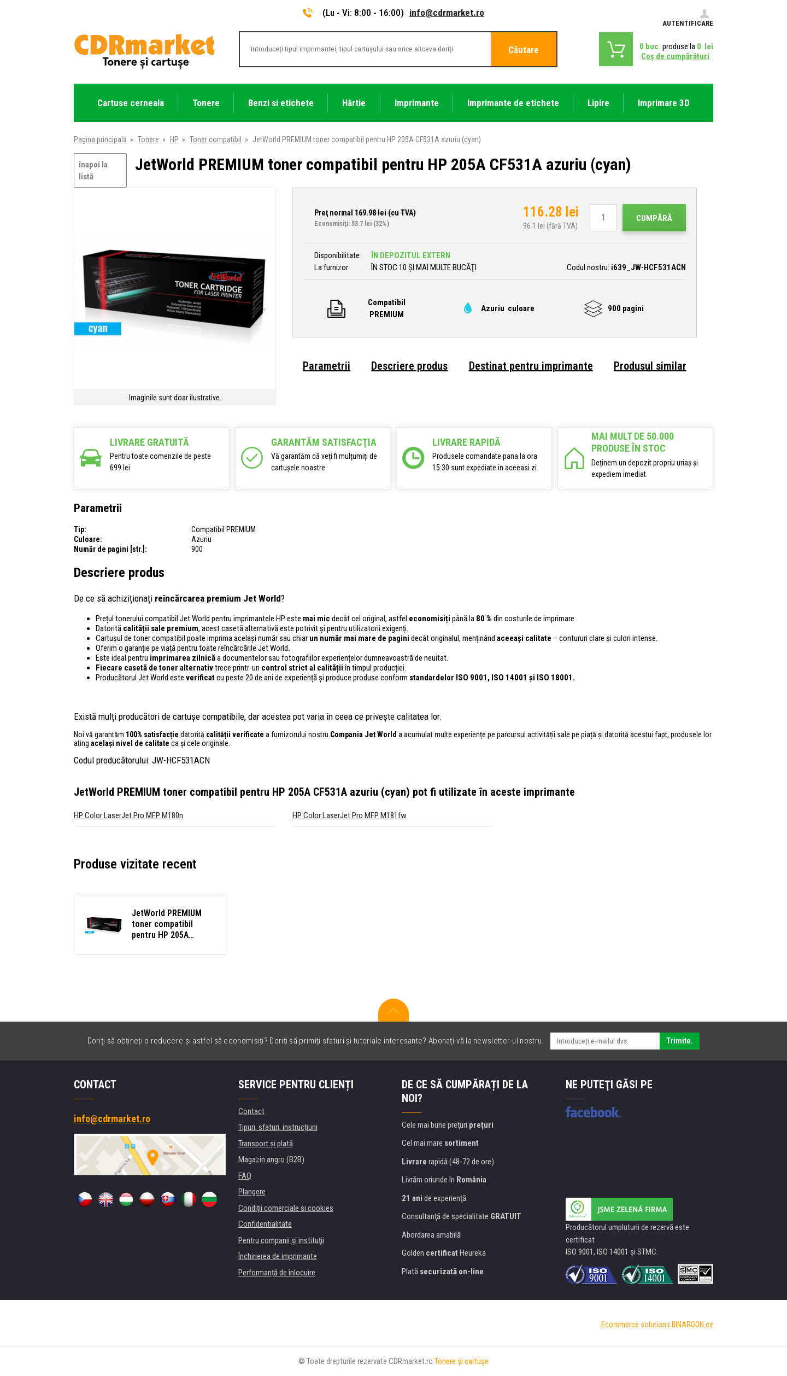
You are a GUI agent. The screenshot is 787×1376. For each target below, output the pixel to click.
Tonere (148, 139)
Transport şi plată (265, 1143)
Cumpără (654, 218)
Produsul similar (650, 365)
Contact (251, 1111)
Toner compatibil (216, 139)
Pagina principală (100, 139)
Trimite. (679, 1041)
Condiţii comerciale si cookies (285, 1208)
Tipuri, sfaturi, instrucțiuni (278, 1127)
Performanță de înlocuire (276, 1273)
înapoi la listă (93, 171)
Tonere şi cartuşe (461, 1361)
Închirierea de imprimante (277, 1256)
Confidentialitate (265, 1224)
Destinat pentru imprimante (531, 365)
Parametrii (326, 365)
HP (174, 139)
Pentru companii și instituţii (281, 1240)
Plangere (252, 1192)
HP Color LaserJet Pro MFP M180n (128, 815)
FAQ (244, 1176)
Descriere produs (409, 365)
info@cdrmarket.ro (446, 12)
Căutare (523, 49)
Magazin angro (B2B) (271, 1159)
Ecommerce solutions (635, 1324)
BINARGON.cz (692, 1324)
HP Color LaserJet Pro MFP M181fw (349, 815)
